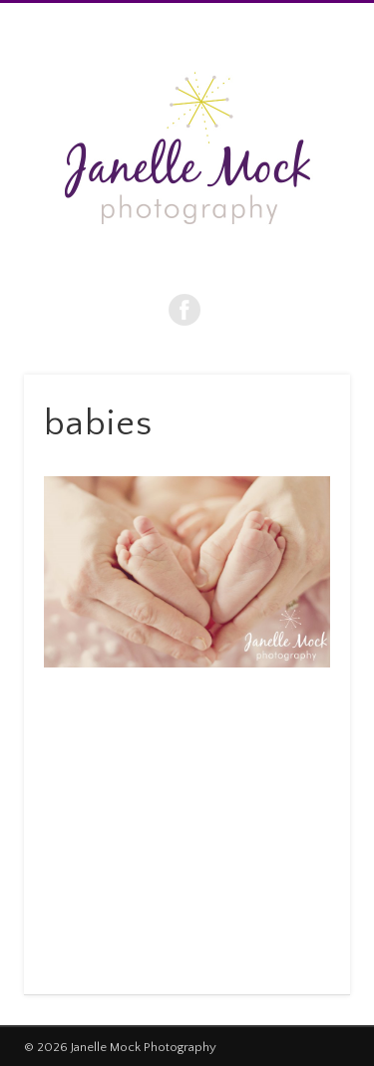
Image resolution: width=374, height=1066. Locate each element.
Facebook (184, 310)
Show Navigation (302, 178)
